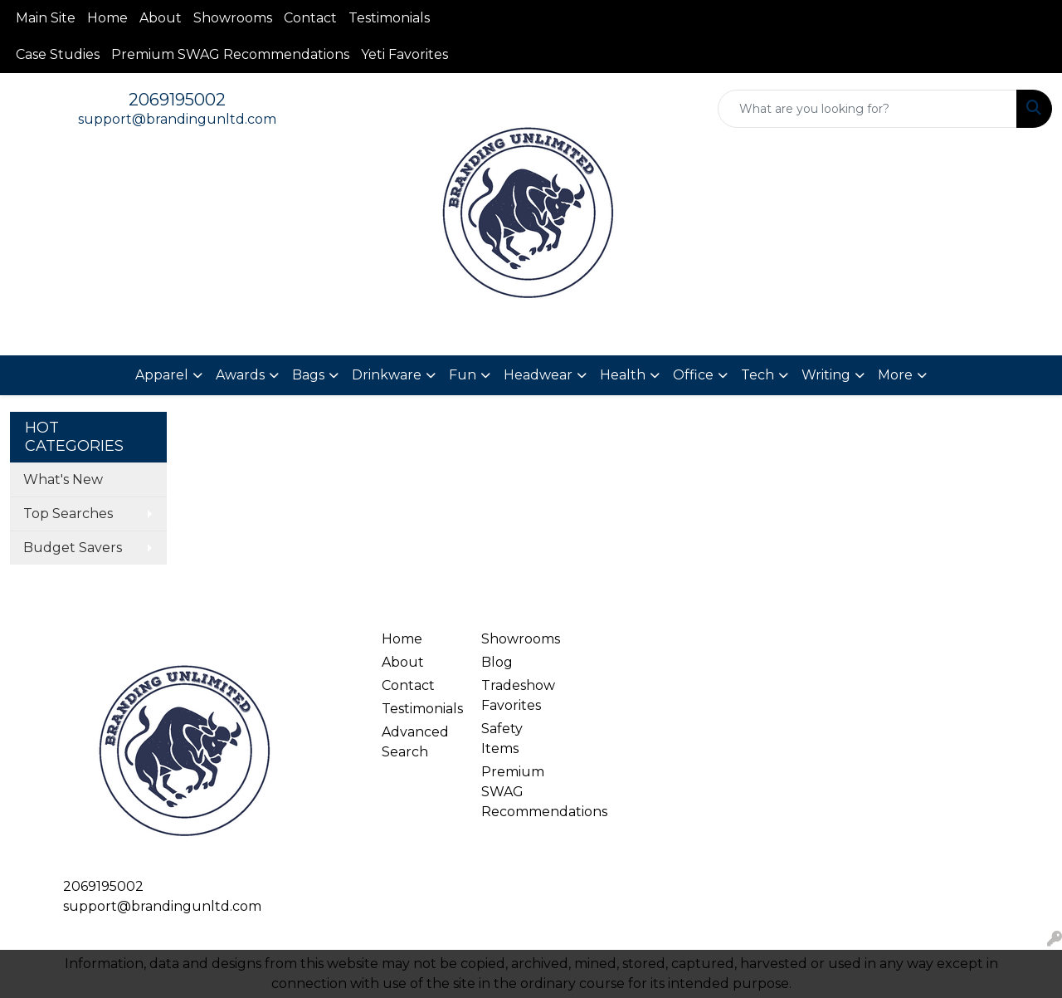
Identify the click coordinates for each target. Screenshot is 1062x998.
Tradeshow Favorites (518, 695)
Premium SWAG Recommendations (230, 54)
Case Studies (58, 54)
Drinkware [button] (386, 375)
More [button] (895, 375)
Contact (310, 18)
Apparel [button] (161, 375)
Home (107, 18)
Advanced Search (415, 742)
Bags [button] (308, 375)
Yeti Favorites (404, 54)
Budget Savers (72, 547)
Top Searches (68, 513)
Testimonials (389, 18)
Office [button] (693, 375)
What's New (63, 479)
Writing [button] (825, 375)
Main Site (46, 18)
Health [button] (622, 375)
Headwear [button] (538, 375)
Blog (497, 662)
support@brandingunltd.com (177, 119)
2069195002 (177, 100)
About (160, 18)
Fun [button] (462, 375)
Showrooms (232, 18)
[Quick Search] (867, 109)
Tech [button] (757, 375)
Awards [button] (240, 375)
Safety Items (502, 738)
